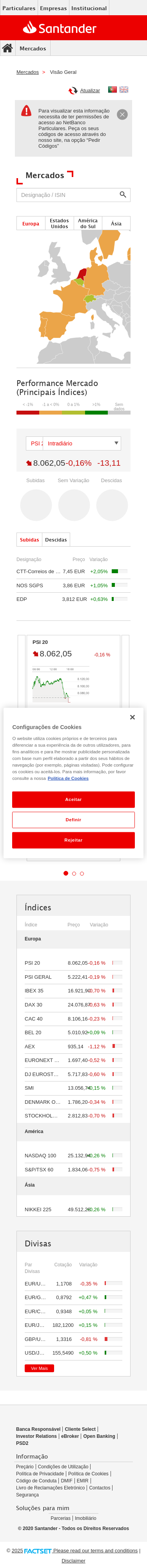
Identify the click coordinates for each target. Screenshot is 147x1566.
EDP (21, 599)
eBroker (70, 1436)
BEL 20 (33, 1032)
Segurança (27, 1495)
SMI (29, 1088)
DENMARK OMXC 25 (49, 1102)
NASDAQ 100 (40, 1155)
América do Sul (88, 223)
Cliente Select (80, 1429)
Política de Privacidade (40, 1474)
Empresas (53, 8)
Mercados (33, 48)
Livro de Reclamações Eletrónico (50, 1488)
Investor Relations (36, 1436)
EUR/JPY (35, 1325)
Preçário (25, 1466)
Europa (30, 224)
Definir (73, 819)
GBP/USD (36, 1339)
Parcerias (61, 1518)
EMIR (83, 1481)
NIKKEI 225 (38, 1209)
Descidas (56, 540)
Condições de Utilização (63, 1466)
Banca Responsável (38, 1429)
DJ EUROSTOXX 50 (48, 1074)
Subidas (29, 540)
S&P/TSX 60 (39, 1170)
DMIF (66, 1481)
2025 (17, 1550)
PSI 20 (32, 963)
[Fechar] (132, 717)
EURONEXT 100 (44, 1060)
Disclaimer (73, 1561)
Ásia (116, 224)
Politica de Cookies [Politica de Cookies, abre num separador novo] (68, 778)
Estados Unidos (59, 223)
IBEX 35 (34, 991)
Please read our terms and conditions (95, 1550)
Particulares (19, 8)
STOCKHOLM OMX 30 (51, 1116)
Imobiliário (85, 1518)
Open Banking (99, 1436)
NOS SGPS (29, 585)
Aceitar (73, 799)
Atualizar (84, 92)
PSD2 (22, 1443)
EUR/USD (36, 1284)
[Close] (123, 115)
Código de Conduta (36, 1481)
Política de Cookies (88, 1474)
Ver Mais (39, 1368)
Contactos (99, 1488)
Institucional (89, 8)
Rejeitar (73, 839)
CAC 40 (34, 1019)
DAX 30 (33, 1005)
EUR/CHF (36, 1311)
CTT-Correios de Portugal (45, 571)
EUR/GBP (36, 1297)
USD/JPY (35, 1353)
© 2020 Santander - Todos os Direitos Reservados (73, 1528)
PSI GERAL (38, 977)
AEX (30, 1046)
